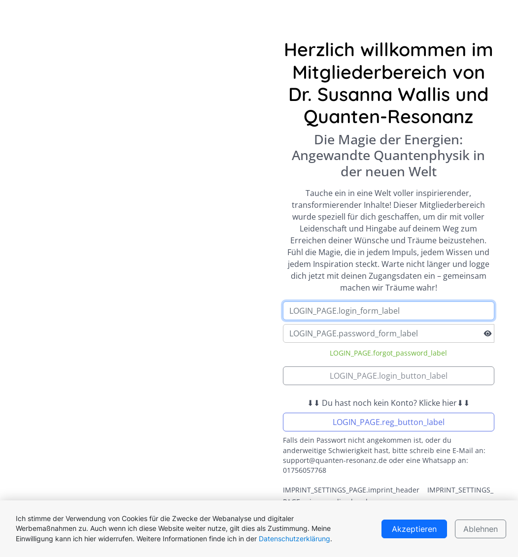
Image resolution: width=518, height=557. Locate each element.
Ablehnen (480, 529)
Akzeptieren (414, 529)
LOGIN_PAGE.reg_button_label (389, 422)
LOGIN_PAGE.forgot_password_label (388, 353)
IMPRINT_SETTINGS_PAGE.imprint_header (351, 489)
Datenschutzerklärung (294, 539)
